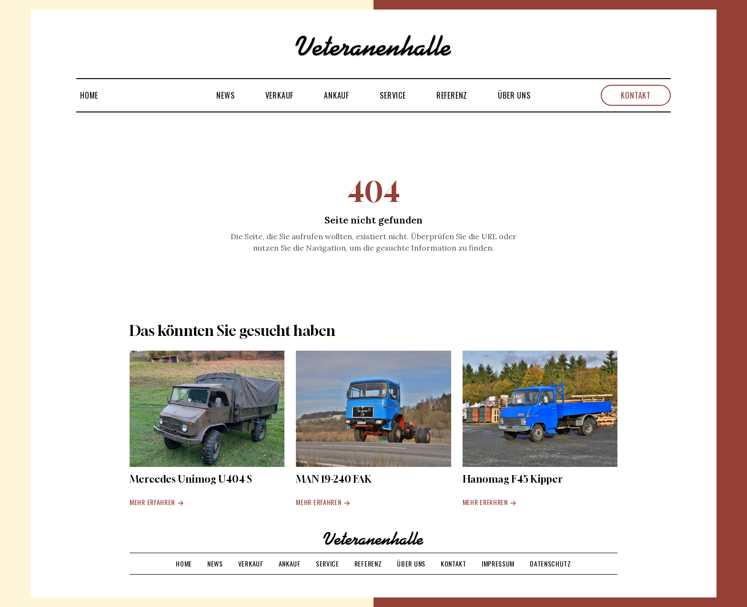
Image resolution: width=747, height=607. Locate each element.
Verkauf (279, 95)
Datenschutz (550, 563)
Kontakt (636, 95)
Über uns (514, 95)
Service (393, 95)
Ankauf (336, 95)
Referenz (451, 95)
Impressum (498, 563)
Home (89, 95)
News (225, 95)
